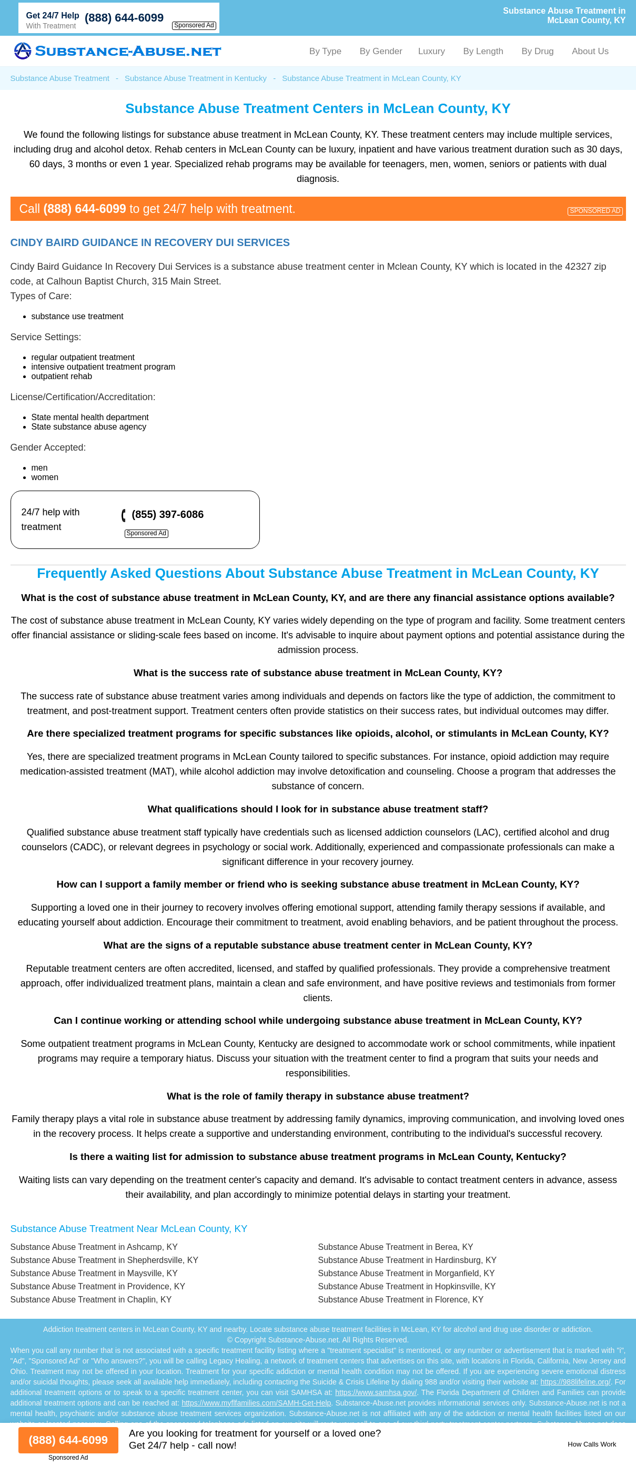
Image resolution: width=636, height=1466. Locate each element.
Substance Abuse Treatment (60, 78)
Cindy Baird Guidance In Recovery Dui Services (150, 242)
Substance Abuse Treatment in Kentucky (196, 78)
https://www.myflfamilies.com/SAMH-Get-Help (256, 1403)
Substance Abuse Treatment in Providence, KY (98, 1286)
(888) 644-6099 (124, 17)
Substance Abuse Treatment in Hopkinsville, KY (407, 1286)
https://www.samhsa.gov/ (376, 1392)
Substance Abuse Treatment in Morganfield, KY (406, 1273)
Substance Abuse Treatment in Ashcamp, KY (94, 1247)
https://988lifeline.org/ (576, 1382)
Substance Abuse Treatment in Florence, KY (401, 1299)
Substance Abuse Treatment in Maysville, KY (94, 1273)
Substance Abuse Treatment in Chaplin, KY (91, 1299)
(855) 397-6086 (168, 514)
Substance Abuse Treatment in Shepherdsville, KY (105, 1260)
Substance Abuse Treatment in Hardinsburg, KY (407, 1260)
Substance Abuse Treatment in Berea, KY (395, 1247)
